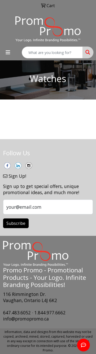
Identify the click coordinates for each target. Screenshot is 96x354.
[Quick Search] (52, 52)
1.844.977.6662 (50, 312)
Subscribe (15, 223)
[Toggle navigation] (8, 52)
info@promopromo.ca (26, 319)
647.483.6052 (17, 312)
